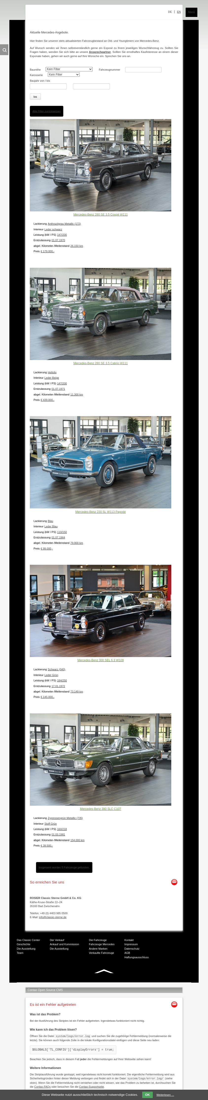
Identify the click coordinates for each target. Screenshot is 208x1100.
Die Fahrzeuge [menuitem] (98, 939)
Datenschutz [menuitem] (131, 947)
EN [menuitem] (179, 11)
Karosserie (36, 75)
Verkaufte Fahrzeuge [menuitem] (101, 952)
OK (147, 1095)
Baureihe (35, 69)
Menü (191, 12)
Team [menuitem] (20, 952)
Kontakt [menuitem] (129, 939)
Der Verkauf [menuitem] (57, 939)
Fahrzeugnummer (109, 69)
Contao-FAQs (42, 1085)
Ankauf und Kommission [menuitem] (64, 943)
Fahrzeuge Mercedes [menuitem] (102, 943)
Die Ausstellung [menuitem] (26, 947)
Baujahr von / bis (40, 80)
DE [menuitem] (170, 11)
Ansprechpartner (100, 51)
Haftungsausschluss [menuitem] (136, 956)
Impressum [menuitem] (131, 943)
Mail (113, 981)
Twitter (93, 981)
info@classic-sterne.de (52, 916)
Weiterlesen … (165, 1094)
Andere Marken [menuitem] (98, 947)
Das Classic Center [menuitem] (28, 939)
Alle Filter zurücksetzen (47, 110)
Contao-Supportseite (91, 1085)
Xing (103, 981)
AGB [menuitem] (127, 952)
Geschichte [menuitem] (23, 943)
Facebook (83, 981)
